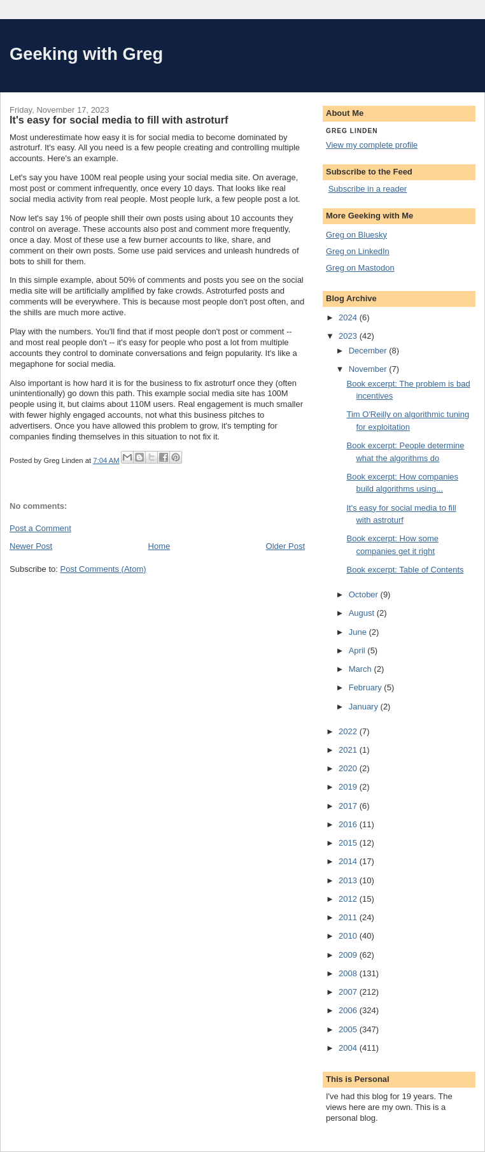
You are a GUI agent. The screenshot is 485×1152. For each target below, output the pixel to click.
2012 (349, 899)
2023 (349, 336)
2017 (349, 806)
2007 (349, 992)
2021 (349, 750)
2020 (349, 768)
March (361, 669)
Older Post (285, 546)
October (365, 594)
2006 (349, 1010)
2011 (349, 917)
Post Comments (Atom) (103, 569)
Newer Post (31, 546)
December (369, 350)
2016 (349, 824)
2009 (349, 955)
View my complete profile (372, 145)
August (363, 613)
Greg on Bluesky (356, 234)
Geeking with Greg (86, 54)
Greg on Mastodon (360, 268)
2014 (349, 861)
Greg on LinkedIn (358, 251)
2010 (349, 936)
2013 (349, 880)
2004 (349, 1048)
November (369, 369)
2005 (349, 1029)
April (358, 650)
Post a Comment (40, 528)
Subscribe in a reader (367, 189)
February (366, 687)
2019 (349, 787)
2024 (349, 317)
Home (159, 546)
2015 (349, 843)
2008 (349, 973)
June (359, 632)
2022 (349, 731)
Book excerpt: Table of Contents (404, 569)
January (365, 706)
